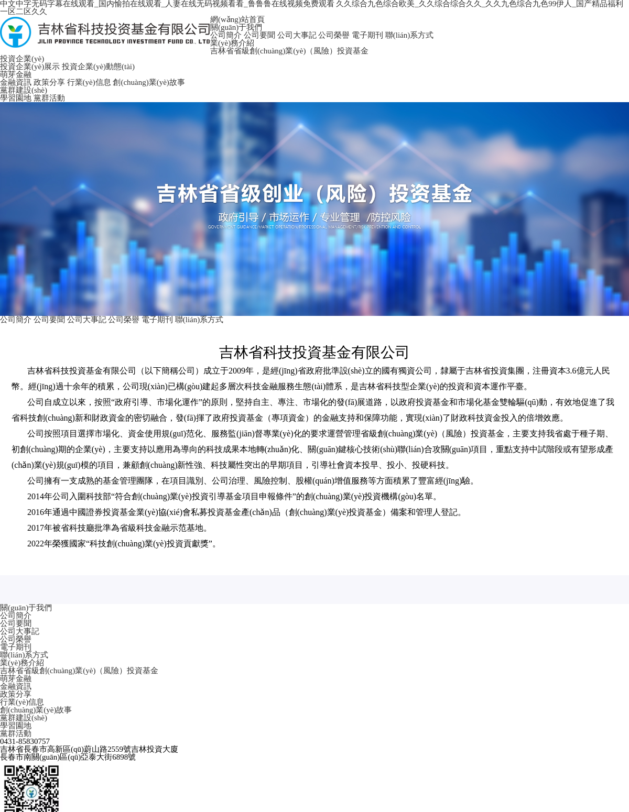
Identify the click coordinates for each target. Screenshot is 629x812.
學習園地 (15, 98)
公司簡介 (226, 35)
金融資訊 (15, 82)
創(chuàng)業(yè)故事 (149, 82)
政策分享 (49, 82)
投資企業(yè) (22, 58)
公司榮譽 (334, 35)
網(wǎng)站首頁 (237, 19)
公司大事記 (297, 35)
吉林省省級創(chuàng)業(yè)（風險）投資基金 (289, 51)
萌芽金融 (15, 74)
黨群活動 (49, 98)
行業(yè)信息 (89, 82)
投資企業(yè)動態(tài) (98, 66)
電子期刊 (367, 35)
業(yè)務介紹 (232, 43)
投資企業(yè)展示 (30, 66)
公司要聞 (259, 35)
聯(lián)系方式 (409, 35)
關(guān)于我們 (236, 27)
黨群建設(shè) (23, 90)
